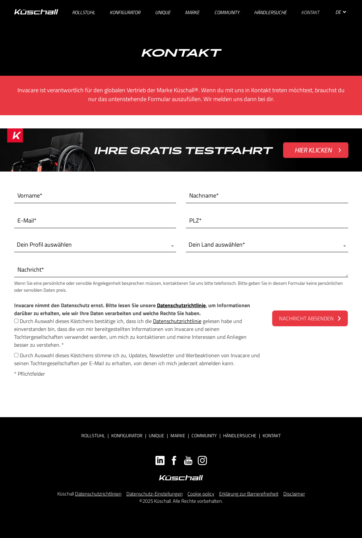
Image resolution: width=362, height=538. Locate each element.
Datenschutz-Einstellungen (154, 494)
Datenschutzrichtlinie (181, 305)
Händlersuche (239, 435)
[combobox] (95, 244)
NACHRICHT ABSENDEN (310, 318)
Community (204, 435)
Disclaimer (294, 494)
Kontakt (272, 435)
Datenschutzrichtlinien (98, 494)
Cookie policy (201, 494)
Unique (156, 435)
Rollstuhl (93, 435)
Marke (177, 435)
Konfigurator (126, 435)
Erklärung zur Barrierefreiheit (248, 494)
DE (340, 12)
